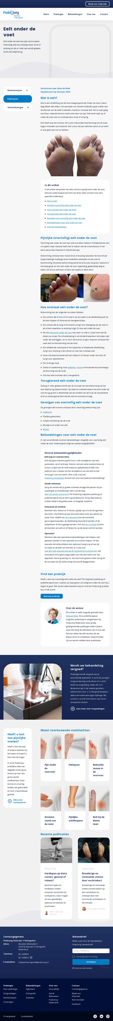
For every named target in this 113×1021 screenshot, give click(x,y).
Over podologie (10, 989)
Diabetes (30, 997)
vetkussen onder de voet (61, 332)
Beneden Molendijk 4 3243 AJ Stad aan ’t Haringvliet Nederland (31, 947)
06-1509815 (23, 954)
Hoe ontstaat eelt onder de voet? (61, 209)
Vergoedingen (9, 993)
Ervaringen (8, 1002)
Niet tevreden (78, 1000)
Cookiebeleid (27, 1016)
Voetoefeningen (15, 107)
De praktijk (54, 989)
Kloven (46, 429)
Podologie (58, 14)
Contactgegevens (80, 989)
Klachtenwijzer (14, 90)
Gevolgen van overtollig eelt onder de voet (66, 218)
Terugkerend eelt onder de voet (61, 214)
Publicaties (12, 99)
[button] (29, 90)
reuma (79, 367)
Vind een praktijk (51, 596)
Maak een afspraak (97, 4)
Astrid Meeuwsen (54, 994)
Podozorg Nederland (53, 1001)
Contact (104, 14)
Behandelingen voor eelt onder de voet (64, 222)
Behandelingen (75, 14)
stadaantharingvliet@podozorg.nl (33, 962)
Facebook (76, 1004)
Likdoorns (47, 412)
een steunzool (71, 517)
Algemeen (30, 989)
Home (46, 14)
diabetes (72, 367)
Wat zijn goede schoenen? (56, 494)
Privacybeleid (9, 1016)
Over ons (91, 14)
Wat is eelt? (52, 201)
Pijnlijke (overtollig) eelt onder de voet (64, 205)
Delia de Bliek (72, 616)
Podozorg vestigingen (54, 478)
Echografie (31, 993)
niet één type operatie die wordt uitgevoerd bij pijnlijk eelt (71, 551)
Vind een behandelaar (57, 227)
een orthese (91, 524)
